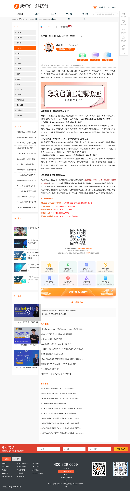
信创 (18, 84)
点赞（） (79, 302)
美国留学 (5, 470)
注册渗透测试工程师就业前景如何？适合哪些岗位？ (60, 418)
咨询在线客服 (66, 471)
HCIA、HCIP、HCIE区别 (63, 210)
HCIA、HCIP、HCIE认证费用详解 (66, 216)
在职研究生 (21, 476)
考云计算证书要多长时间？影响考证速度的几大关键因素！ (62, 359)
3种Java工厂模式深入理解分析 (28, 143)
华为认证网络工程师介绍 (26, 159)
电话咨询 (123, 39)
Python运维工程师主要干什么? (28, 202)
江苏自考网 (5, 467)
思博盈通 (35, 470)
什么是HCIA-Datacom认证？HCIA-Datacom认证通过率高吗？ (64, 329)
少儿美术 (20, 473)
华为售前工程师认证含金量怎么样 (78, 65)
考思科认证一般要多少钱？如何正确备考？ (57, 374)
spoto (67, 65)
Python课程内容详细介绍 (26, 175)
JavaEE (20, 105)
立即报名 (121, 449)
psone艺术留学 (37, 473)
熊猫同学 (5, 463)
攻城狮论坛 (21, 470)
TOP (123, 53)
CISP (19, 79)
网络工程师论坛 (7, 476)
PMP (19, 69)
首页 (22, 19)
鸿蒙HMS (20, 110)
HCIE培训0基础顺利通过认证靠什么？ (29, 164)
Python (19, 115)
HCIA (19, 58)
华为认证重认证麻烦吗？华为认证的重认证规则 (58, 389)
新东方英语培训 (22, 463)
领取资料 (123, 31)
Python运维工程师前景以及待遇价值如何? (29, 170)
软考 (18, 74)
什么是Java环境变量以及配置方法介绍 (29, 207)
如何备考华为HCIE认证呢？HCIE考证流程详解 (58, 364)
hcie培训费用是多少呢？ (26, 148)
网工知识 (20, 100)
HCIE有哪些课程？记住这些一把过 (54, 403)
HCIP (19, 53)
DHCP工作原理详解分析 (58, 314)
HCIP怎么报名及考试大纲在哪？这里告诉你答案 (59, 413)
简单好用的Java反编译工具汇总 (28, 137)
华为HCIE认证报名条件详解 (59, 213)
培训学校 (35, 463)
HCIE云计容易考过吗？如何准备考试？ (65, 206)
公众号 (124, 47)
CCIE (19, 32)
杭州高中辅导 (21, 467)
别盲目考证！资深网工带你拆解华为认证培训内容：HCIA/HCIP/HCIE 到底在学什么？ (72, 433)
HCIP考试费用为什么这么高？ (52, 354)
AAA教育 (5, 473)
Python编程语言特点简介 (26, 186)
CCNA (19, 43)
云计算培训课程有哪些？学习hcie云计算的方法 (58, 393)
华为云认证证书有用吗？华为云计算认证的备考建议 (60, 398)
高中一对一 (36, 467)
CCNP (19, 38)
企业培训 (123, 23)
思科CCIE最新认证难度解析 (51, 339)
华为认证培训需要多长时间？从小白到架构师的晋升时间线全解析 (65, 428)
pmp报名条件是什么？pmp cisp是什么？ (56, 344)
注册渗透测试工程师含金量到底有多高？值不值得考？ (61, 423)
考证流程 (64, 27)
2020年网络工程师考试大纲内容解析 (29, 153)
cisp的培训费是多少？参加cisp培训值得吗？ (57, 334)
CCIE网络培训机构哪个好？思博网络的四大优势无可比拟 (62, 349)
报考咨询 (123, 15)
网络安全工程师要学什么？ (26, 132)
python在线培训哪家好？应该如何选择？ (29, 180)
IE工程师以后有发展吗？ (50, 369)
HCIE (27, 19)
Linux (19, 63)
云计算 (19, 89)
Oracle (19, 95)
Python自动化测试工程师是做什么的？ (29, 191)
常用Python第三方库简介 (26, 197)
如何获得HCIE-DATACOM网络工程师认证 (77, 203)
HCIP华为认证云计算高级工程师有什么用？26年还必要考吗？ (64, 408)
